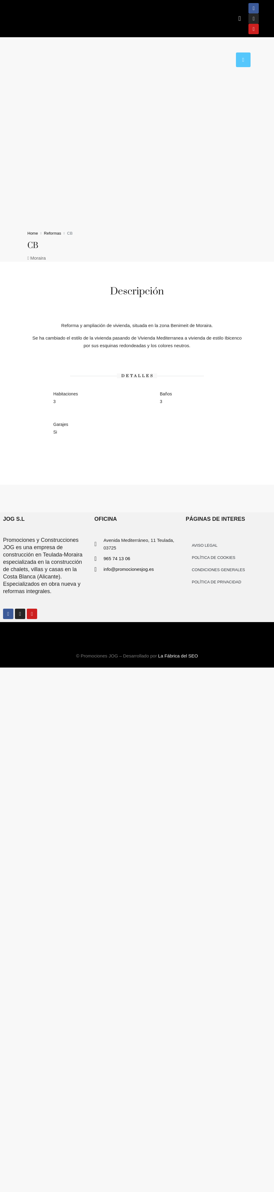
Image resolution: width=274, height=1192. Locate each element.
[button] (239, 19)
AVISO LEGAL (204, 545)
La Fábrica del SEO (178, 655)
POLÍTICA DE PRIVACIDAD (216, 582)
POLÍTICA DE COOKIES (213, 557)
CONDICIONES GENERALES (218, 569)
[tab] (243, 59)
